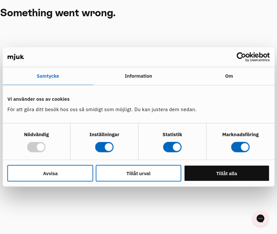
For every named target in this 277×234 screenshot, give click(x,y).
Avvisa (50, 173)
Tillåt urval (138, 173)
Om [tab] (229, 76)
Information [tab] (138, 76)
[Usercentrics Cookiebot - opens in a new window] (241, 57)
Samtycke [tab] (48, 76)
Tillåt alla (226, 173)
